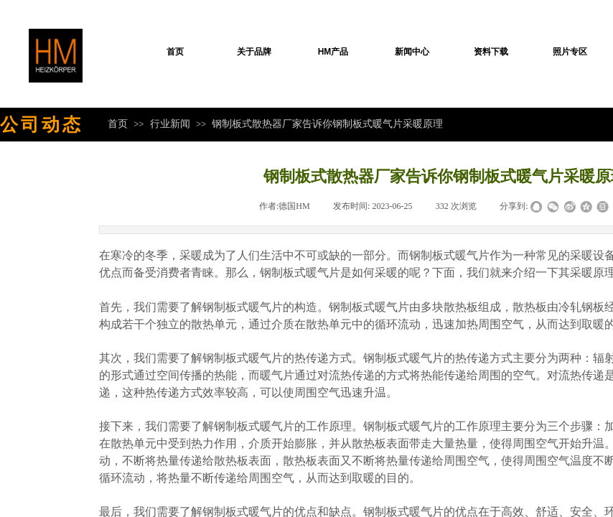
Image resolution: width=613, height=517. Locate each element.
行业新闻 (170, 123)
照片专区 (570, 52)
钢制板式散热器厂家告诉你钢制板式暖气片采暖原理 (327, 123)
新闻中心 (412, 52)
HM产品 (333, 52)
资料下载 (491, 52)
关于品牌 (254, 52)
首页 (175, 52)
